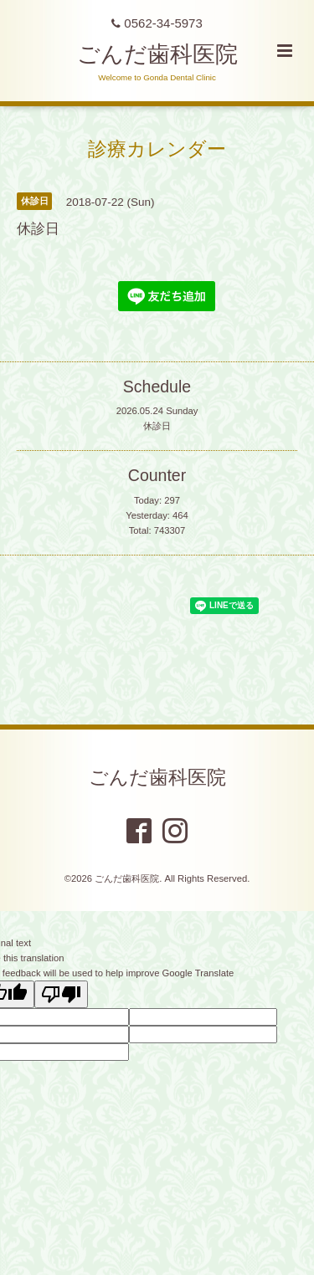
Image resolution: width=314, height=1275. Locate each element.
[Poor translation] (61, 994)
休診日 (157, 426)
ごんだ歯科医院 (157, 54)
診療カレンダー (157, 148)
